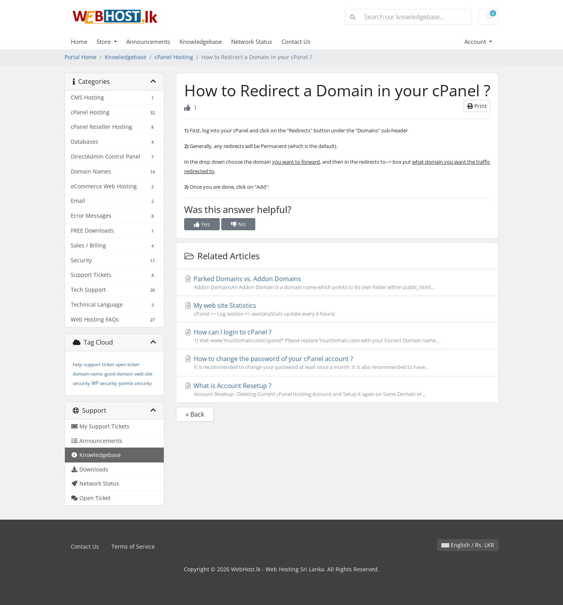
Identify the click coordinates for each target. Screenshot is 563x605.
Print (477, 106)
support (92, 364)
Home (79, 41)
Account (476, 41)
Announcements (148, 41)
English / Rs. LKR (467, 545)
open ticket (127, 364)
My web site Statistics (337, 309)
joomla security (135, 383)
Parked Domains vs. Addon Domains (337, 283)
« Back (195, 414)
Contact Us (296, 41)
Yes (202, 224)
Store (104, 41)
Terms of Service (133, 546)
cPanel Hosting (173, 57)
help (77, 364)
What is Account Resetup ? (337, 389)
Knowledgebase (200, 41)
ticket (108, 364)
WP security (104, 383)
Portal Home (81, 57)
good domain (118, 373)
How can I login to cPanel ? (337, 336)
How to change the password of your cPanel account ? (337, 362)
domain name (88, 373)
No (238, 224)
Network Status (251, 41)
